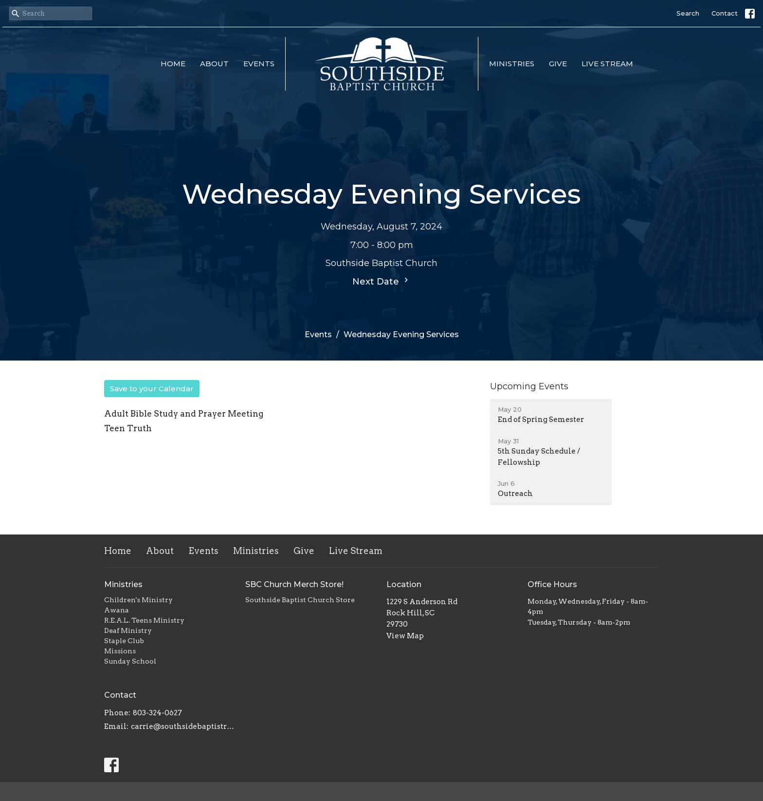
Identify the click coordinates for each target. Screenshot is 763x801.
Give (558, 63)
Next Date (381, 281)
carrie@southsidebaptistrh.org (183, 726)
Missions (120, 651)
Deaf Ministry (128, 630)
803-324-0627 (157, 712)
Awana (116, 610)
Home (173, 63)
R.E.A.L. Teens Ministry (144, 620)
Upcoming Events (529, 386)
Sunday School (130, 661)
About (214, 63)
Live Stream (607, 63)
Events (258, 63)
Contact (724, 13)
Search (687, 13)
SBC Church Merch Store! (294, 584)
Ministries (511, 63)
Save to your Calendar (152, 388)
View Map (405, 635)
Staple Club (124, 641)
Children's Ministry (138, 600)
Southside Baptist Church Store (300, 600)
